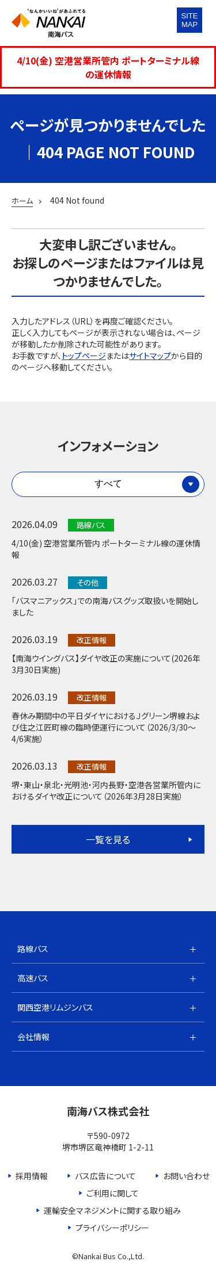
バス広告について (105, 1176)
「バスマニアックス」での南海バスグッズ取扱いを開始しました (105, 606)
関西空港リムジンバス (55, 1007)
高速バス (32, 978)
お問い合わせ (186, 1176)
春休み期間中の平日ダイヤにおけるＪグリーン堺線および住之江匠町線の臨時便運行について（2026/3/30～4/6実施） (106, 727)
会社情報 (33, 1036)
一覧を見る (108, 839)
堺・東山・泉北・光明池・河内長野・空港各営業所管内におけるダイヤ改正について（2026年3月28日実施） (106, 790)
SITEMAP (189, 20)
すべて (108, 483)
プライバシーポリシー (112, 1227)
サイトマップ (150, 355)
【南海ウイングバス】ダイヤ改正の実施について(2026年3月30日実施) (106, 663)
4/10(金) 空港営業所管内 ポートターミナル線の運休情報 (108, 67)
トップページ (84, 355)
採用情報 (32, 1176)
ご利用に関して (112, 1193)
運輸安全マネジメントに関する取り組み (112, 1210)
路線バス (32, 948)
